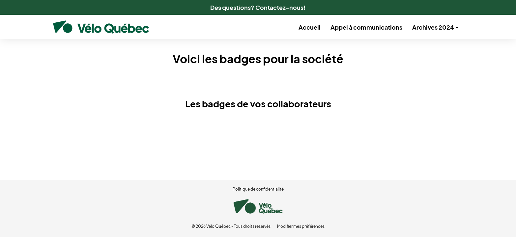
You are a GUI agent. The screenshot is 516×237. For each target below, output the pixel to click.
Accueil (310, 27)
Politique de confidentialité (258, 189)
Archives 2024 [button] (435, 27)
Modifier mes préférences (301, 226)
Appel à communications (366, 27)
